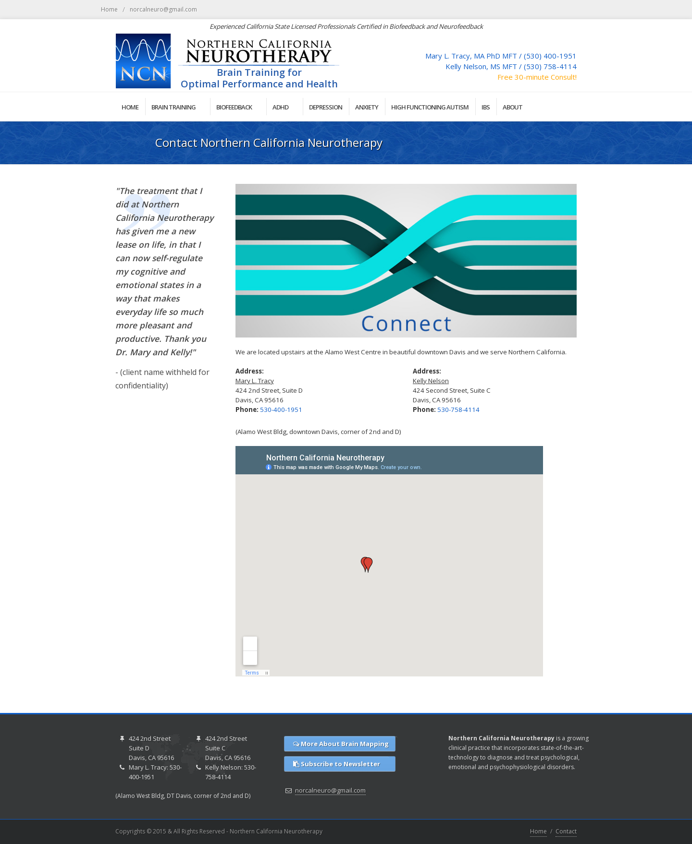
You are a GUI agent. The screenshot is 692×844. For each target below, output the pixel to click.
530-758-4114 (458, 409)
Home (109, 9)
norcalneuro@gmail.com (163, 9)
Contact (566, 831)
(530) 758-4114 (550, 66)
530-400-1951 (281, 409)
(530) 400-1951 (550, 55)
